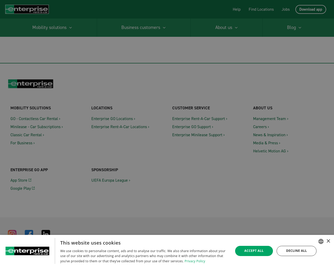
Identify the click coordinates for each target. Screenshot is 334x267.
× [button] (328, 241)
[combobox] (321, 241)
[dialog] (167, 251)
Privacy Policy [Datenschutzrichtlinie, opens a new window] (194, 261)
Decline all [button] (296, 250)
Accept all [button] (254, 250)
